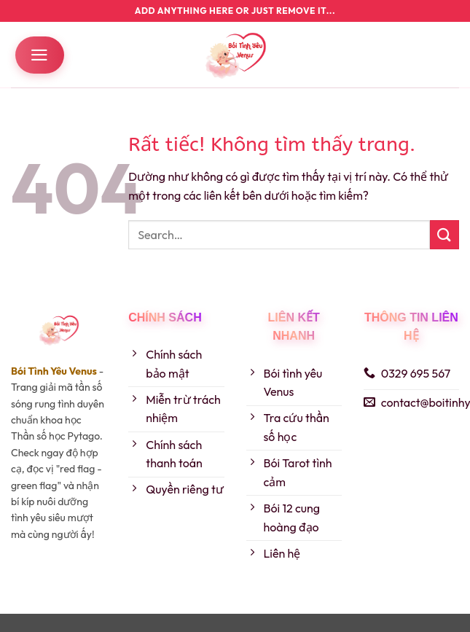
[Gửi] (444, 234)
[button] (39, 55)
